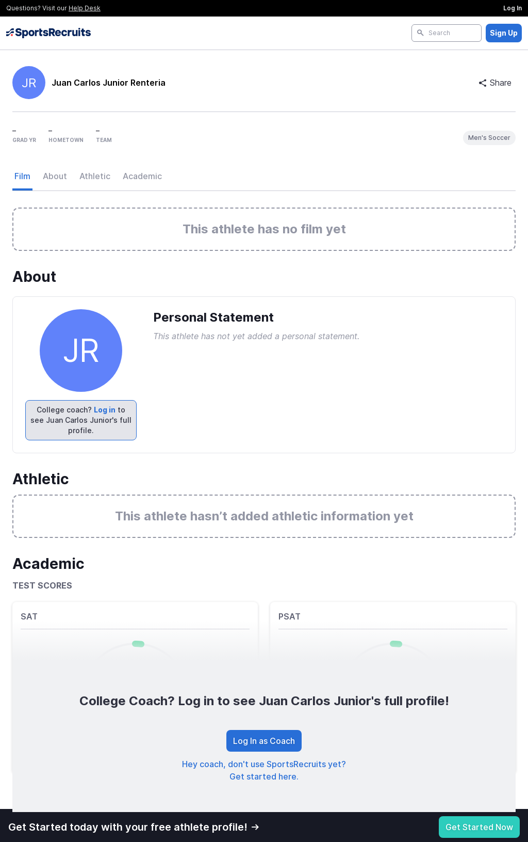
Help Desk (85, 8)
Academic (142, 176)
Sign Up (504, 32)
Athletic (94, 176)
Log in (105, 409)
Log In (512, 8)
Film (22, 176)
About (55, 176)
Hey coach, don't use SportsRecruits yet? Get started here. (264, 770)
